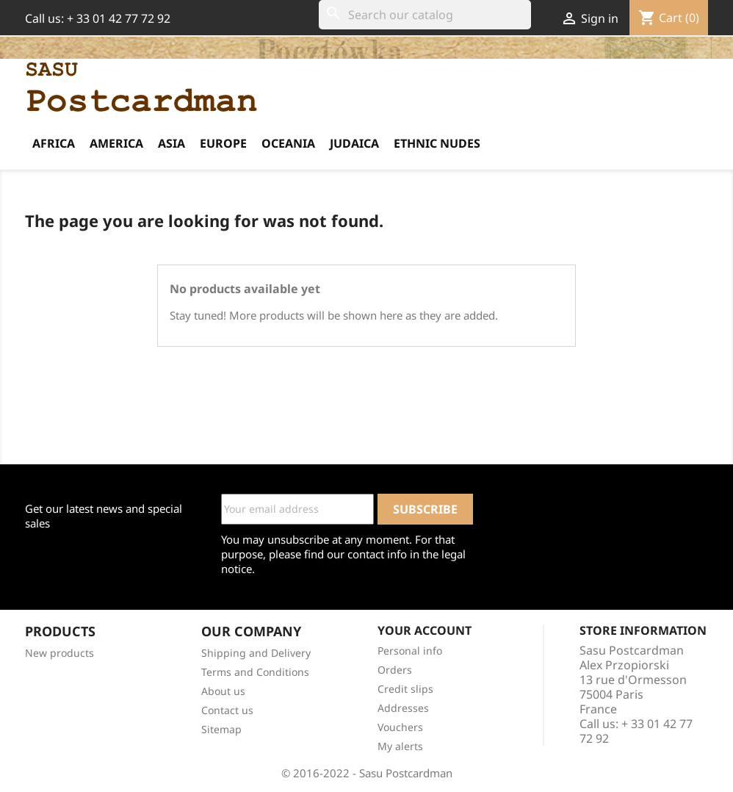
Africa (53, 143)
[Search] (425, 14)
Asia (171, 143)
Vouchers (400, 727)
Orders (395, 670)
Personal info (410, 651)
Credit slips (405, 689)
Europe (223, 143)
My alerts (400, 746)
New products (59, 653)
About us (223, 691)
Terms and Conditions (255, 672)
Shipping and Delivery (256, 653)
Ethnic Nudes (437, 143)
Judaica (354, 143)
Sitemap (221, 729)
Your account (425, 630)
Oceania (288, 143)
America (116, 143)
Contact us (227, 710)
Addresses (403, 708)
